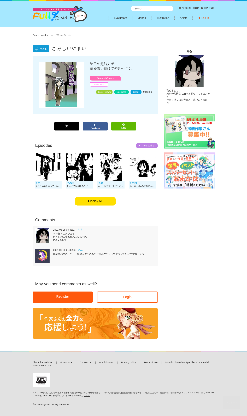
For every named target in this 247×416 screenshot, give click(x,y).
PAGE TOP (232, 402)
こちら (87, 395)
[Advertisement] (189, 243)
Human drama (99, 84)
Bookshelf (121, 92)
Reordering (148, 145)
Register (62, 296)
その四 (133, 183)
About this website (42, 362)
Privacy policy (128, 362)
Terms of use (150, 362)
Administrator (106, 362)
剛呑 (80, 229)
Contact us (85, 362)
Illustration (163, 17)
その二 (70, 183)
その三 (101, 183)
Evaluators (120, 17)
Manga (142, 17)
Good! (136, 92)
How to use (66, 362)
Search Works (40, 35)
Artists (183, 17)
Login (127, 297)
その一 (39, 183)
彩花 (80, 250)
